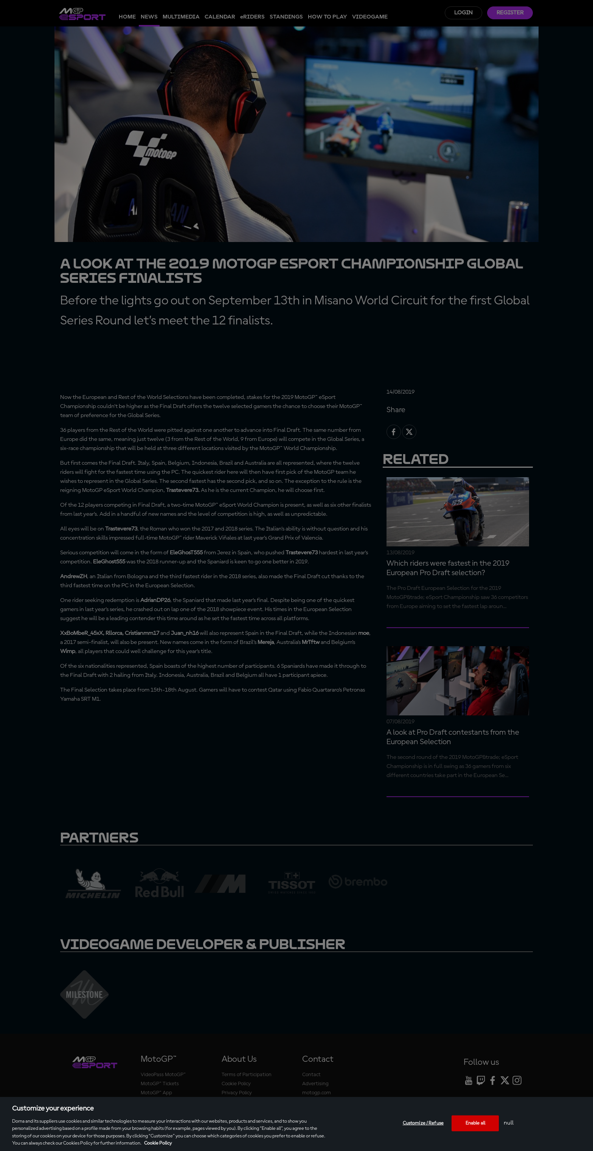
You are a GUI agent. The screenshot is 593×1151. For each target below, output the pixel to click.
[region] (296, 1124)
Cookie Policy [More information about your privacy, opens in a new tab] (158, 1143)
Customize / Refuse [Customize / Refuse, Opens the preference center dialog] (423, 1123)
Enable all (475, 1123)
